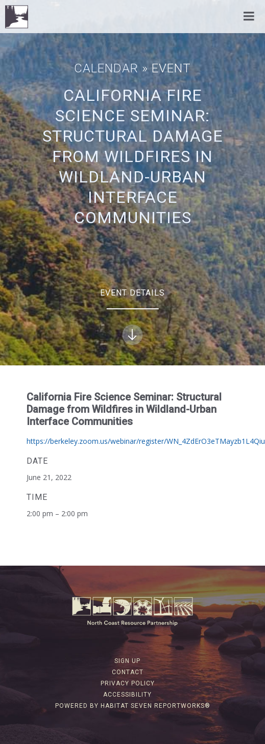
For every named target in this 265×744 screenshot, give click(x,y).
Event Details (132, 316)
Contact (127, 672)
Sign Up (127, 661)
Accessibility (127, 694)
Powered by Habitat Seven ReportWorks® (132, 705)
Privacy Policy (128, 683)
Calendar (106, 68)
